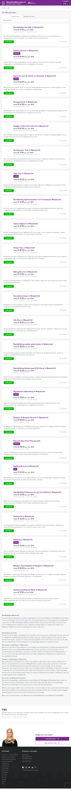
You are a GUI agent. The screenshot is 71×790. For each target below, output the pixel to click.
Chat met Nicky (52, 740)
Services (4, 778)
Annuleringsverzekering (9, 761)
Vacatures (4, 776)
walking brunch (31, 665)
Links (3, 785)
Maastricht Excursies (49, 682)
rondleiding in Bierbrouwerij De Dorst (27, 624)
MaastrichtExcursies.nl (16, 3)
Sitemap (4, 781)
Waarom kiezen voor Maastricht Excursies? (14, 719)
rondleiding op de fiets (19, 639)
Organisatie (5, 770)
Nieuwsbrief (5, 767)
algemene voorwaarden (56, 697)
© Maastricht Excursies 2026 (30, 772)
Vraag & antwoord (7, 763)
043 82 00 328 (26, 763)
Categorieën (5, 765)
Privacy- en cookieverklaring (10, 756)
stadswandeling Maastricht (24, 651)
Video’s (4, 783)
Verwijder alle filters (29, 17)
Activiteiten (5, 774)
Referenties (5, 772)
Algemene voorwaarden (9, 758)
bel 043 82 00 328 (52, 744)
